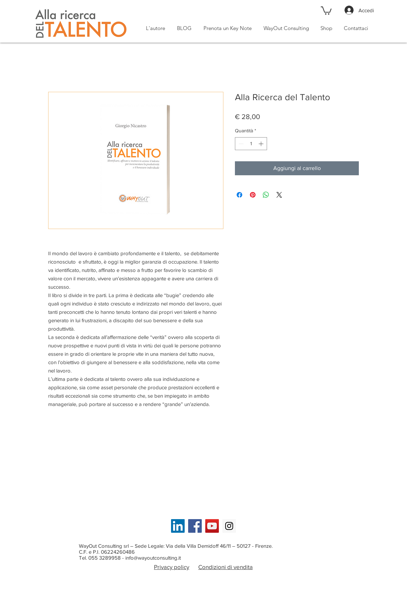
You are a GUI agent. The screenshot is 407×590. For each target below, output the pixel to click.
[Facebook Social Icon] (195, 526)
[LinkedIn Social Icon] (178, 526)
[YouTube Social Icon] (212, 526)
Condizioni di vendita (225, 566)
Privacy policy (171, 566)
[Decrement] (240, 144)
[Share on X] (279, 195)
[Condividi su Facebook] (239, 195)
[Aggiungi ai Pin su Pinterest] (253, 195)
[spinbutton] (251, 144)
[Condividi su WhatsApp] (266, 195)
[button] (326, 10)
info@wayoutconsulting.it (153, 558)
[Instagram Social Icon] (229, 526)
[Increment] (261, 144)
